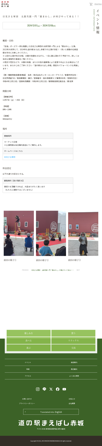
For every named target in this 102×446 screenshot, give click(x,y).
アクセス (28, 376)
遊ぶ (28, 364)
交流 (73, 364)
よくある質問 (74, 376)
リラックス (73, 357)
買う (73, 349)
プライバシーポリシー (27, 403)
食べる (28, 357)
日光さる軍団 (9, 157)
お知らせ (72, 399)
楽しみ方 (28, 349)
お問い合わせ (27, 399)
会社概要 (72, 403)
